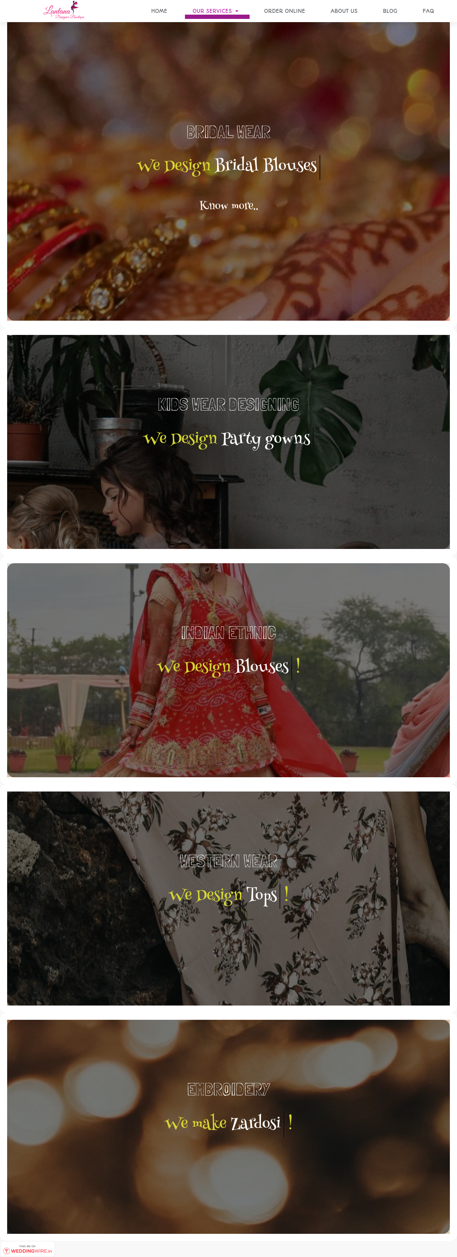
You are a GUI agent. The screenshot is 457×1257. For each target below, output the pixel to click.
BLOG (390, 11)
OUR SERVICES (215, 11)
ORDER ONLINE (284, 11)
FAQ (428, 11)
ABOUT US (344, 11)
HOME (159, 11)
